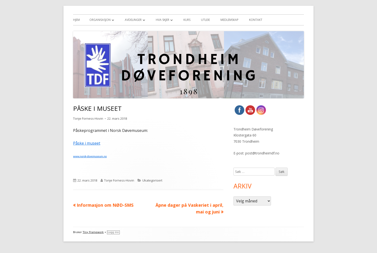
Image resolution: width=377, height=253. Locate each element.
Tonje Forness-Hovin (88, 118)
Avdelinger (133, 20)
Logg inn (113, 232)
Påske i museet (86, 143)
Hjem (76, 20)
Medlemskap (229, 20)
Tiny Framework (93, 232)
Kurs (186, 20)
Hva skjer (162, 20)
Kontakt (255, 20)
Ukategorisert (152, 180)
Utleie (205, 20)
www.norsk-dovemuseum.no (90, 156)
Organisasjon (100, 20)
